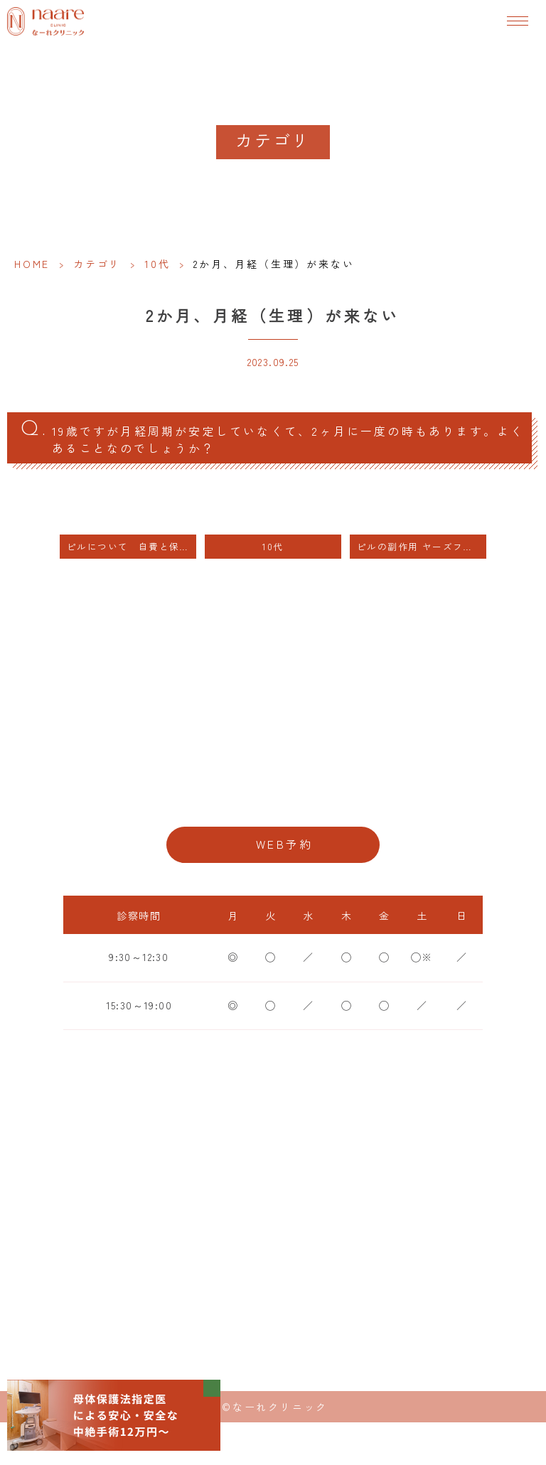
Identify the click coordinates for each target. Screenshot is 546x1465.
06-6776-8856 (273, 798)
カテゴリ (97, 264)
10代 (157, 264)
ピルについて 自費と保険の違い (131, 546)
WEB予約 (284, 844)
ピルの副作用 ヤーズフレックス (421, 546)
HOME (32, 264)
